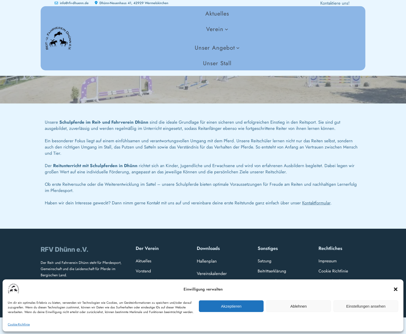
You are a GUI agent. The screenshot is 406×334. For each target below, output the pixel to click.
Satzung (264, 261)
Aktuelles (143, 261)
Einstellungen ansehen (366, 306)
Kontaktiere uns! (335, 3)
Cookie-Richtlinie (19, 324)
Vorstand (143, 271)
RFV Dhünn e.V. (64, 249)
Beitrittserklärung (272, 271)
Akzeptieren (231, 306)
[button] (395, 289)
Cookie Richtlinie (333, 271)
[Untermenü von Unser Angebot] (217, 47)
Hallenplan (207, 261)
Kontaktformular (316, 203)
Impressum (327, 261)
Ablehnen (298, 306)
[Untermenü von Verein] (217, 29)
